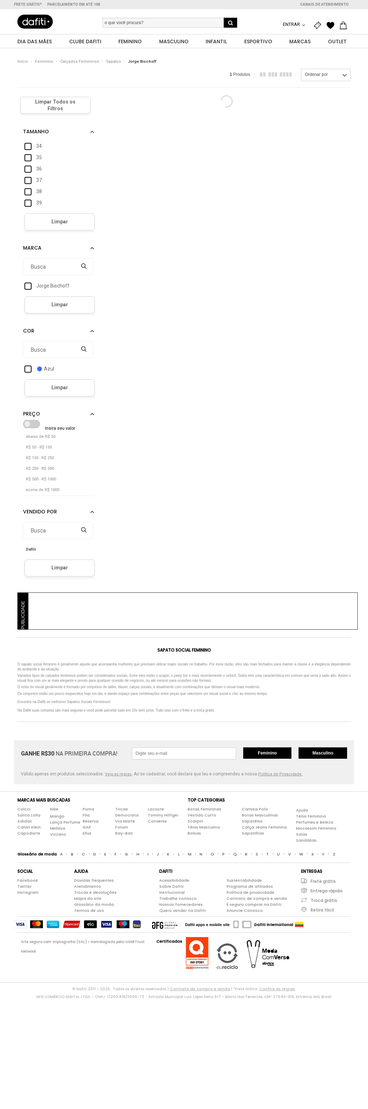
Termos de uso (89, 910)
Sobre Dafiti (171, 886)
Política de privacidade (250, 892)
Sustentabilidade (244, 880)
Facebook (27, 880)
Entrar (292, 24)
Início (22, 62)
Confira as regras (277, 989)
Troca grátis (324, 901)
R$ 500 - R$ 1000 (41, 479)
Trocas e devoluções (95, 892)
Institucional (172, 892)
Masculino (322, 753)
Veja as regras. (119, 774)
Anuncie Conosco (245, 910)
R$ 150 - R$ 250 (40, 458)
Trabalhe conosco (178, 898)
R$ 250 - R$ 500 (40, 469)
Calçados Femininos (79, 62)
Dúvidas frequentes (94, 880)
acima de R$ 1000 (42, 490)
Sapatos (113, 62)
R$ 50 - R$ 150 (39, 447)
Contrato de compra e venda (257, 898)
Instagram (28, 892)
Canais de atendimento (324, 4)
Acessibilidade (174, 880)
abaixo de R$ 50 (40, 437)
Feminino (44, 62)
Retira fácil (322, 910)
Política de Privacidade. (280, 774)
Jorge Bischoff (142, 62)
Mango (57, 816)
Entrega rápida (326, 891)
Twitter (24, 886)
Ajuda (302, 810)
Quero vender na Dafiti (182, 910)
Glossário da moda (94, 904)
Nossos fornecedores (181, 904)
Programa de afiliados (250, 886)
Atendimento (87, 886)
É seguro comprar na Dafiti (254, 904)
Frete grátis (323, 882)
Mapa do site (87, 898)
